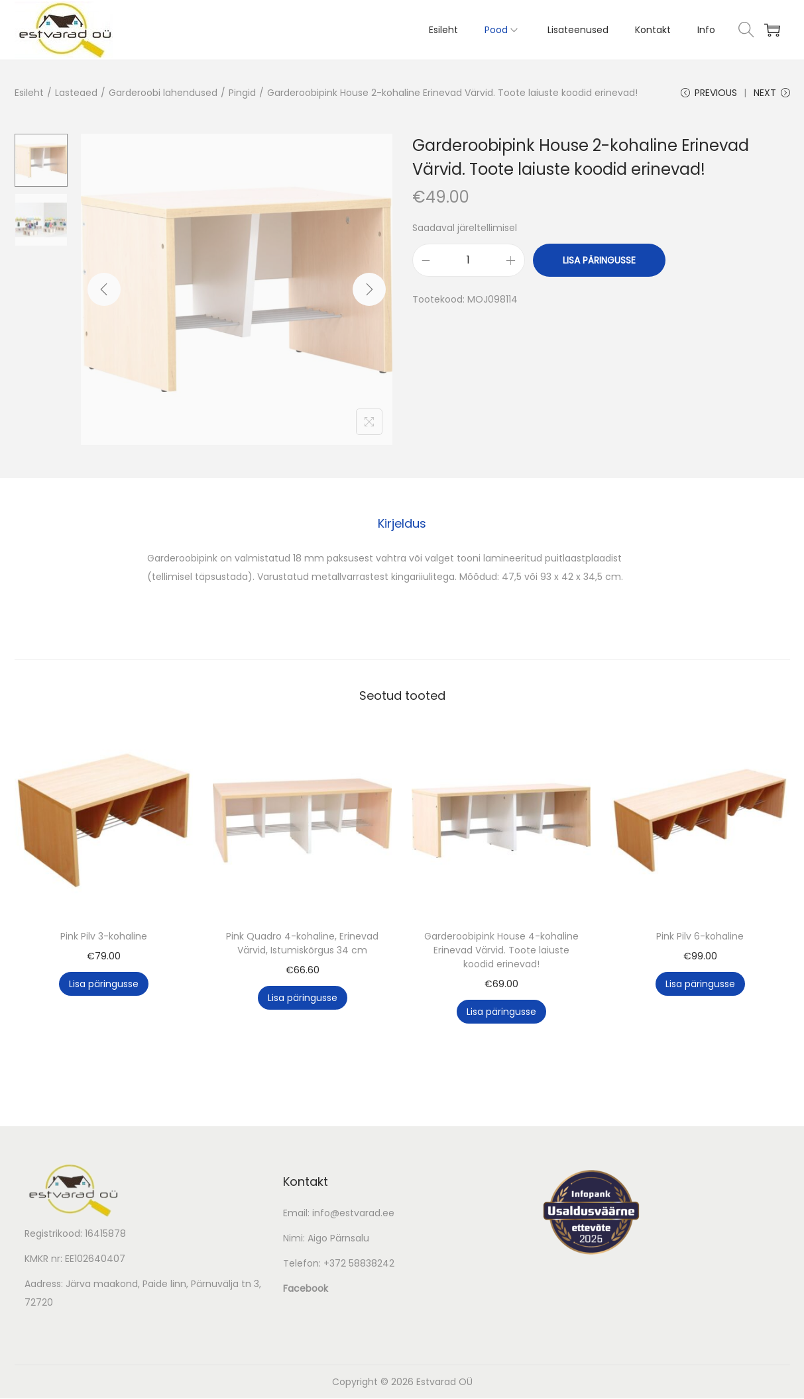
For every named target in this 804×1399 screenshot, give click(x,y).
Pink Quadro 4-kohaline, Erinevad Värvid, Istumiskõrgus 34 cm (302, 943)
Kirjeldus (402, 524)
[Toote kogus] (468, 261)
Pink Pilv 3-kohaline (103, 936)
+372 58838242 (358, 1264)
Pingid (242, 92)
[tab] (402, 524)
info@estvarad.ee (353, 1213)
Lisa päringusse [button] (104, 984)
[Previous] (104, 290)
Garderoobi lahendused (163, 92)
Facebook (305, 1289)
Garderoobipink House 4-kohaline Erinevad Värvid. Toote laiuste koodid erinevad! (501, 950)
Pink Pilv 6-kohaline (700, 936)
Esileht (29, 92)
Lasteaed (76, 92)
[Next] (369, 290)
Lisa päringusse (599, 261)
